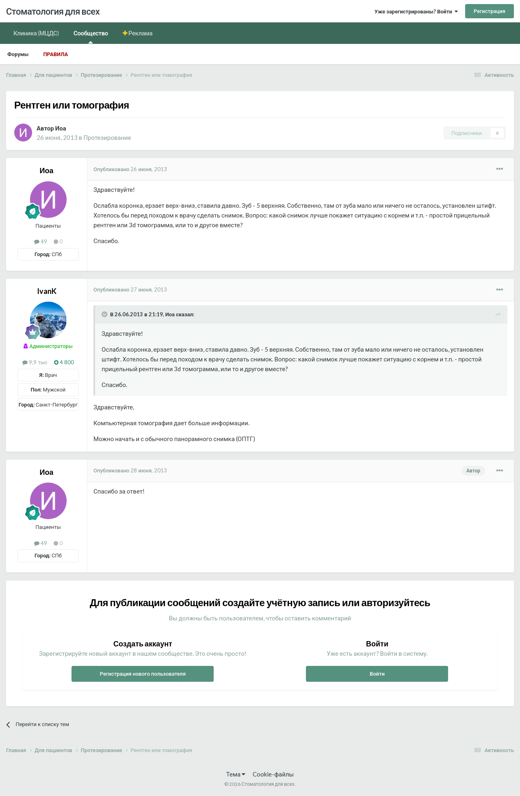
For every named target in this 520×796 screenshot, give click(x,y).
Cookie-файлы (273, 774)
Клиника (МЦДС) (36, 33)
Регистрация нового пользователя (143, 673)
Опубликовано (130, 169)
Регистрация (489, 11)
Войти (377, 673)
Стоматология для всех (53, 11)
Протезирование (107, 137)
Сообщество (91, 36)
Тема (235, 774)
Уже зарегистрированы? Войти (416, 11)
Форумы (17, 54)
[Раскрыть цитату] (105, 314)
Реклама (140, 33)
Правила (55, 54)
